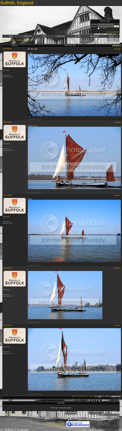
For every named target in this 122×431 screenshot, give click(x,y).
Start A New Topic (109, 43)
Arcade (111, 36)
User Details (61, 36)
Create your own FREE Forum (54, 424)
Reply (117, 43)
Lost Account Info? (112, 32)
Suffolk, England (7, 40)
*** (119, 398)
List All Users (28, 36)
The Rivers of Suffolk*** (23, 40)
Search (44, 36)
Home (11, 36)
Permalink (117, 49)
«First (73, 396)
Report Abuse (59, 426)
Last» (91, 396)
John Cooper (7, 48)
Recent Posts (94, 36)
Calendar (78, 36)
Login (116, 26)
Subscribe (116, 412)
